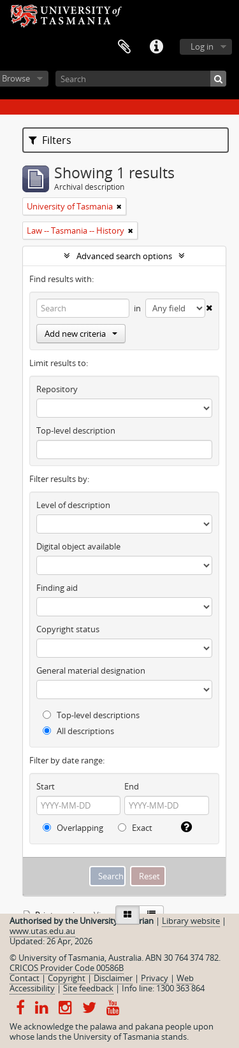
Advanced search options (124, 256)
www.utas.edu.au (42, 931)
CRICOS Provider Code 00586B (67, 968)
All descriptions (78, 731)
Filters (50, 140)
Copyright (66, 978)
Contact (25, 978)
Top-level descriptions (91, 715)
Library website (191, 920)
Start (45, 786)
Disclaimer (113, 978)
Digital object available (78, 546)
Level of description (73, 505)
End (131, 786)
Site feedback (88, 988)
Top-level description (75, 430)
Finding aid (57, 587)
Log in (202, 46)
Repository (57, 389)
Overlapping (73, 827)
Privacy (154, 978)
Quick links (156, 47)
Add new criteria (81, 333)
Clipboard (124, 47)
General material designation (90, 670)
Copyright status (67, 629)
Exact (135, 827)
